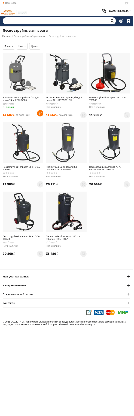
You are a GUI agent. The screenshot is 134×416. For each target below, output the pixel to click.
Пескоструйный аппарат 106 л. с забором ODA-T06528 (63, 237)
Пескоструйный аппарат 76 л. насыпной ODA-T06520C (105, 168)
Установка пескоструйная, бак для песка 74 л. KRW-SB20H (21, 98)
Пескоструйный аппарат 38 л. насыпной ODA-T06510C (61, 168)
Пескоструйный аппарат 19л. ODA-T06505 (107, 98)
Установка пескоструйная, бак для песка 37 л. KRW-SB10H (64, 98)
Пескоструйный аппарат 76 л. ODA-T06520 (22, 237)
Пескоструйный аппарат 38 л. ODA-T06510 (22, 168)
